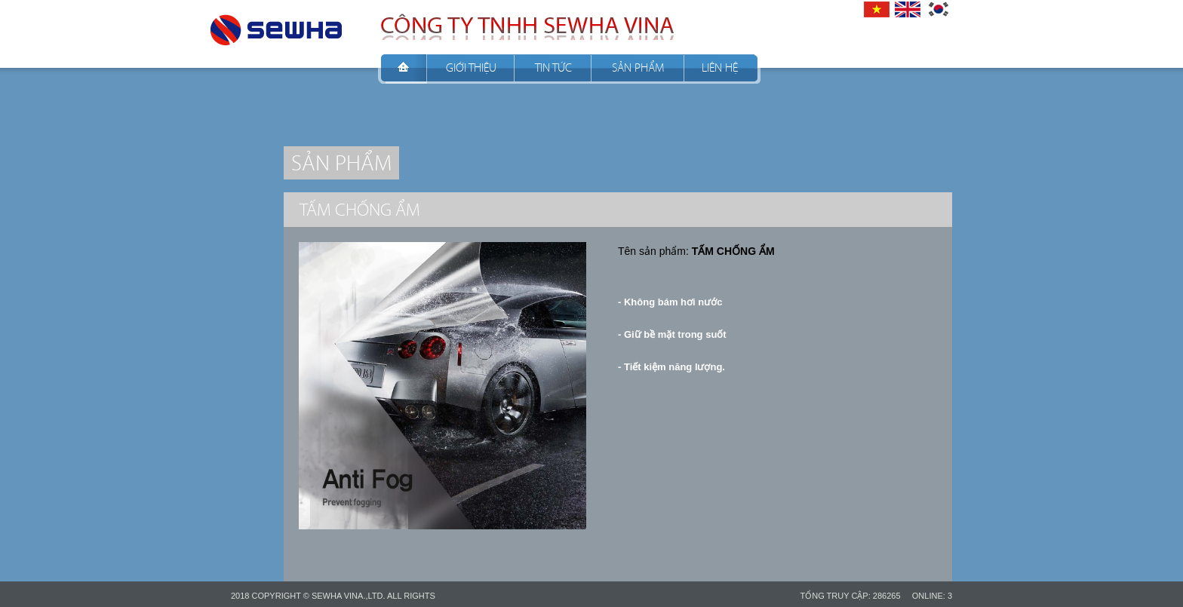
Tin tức (553, 67)
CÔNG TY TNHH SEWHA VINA (276, 25)
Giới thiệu (471, 67)
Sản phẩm (638, 67)
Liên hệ (720, 67)
